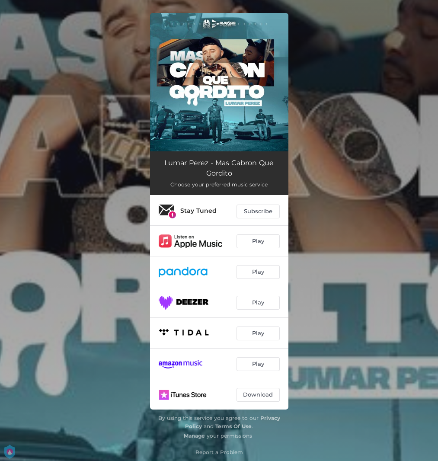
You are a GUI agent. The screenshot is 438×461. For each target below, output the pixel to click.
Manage (194, 435)
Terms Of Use (233, 426)
